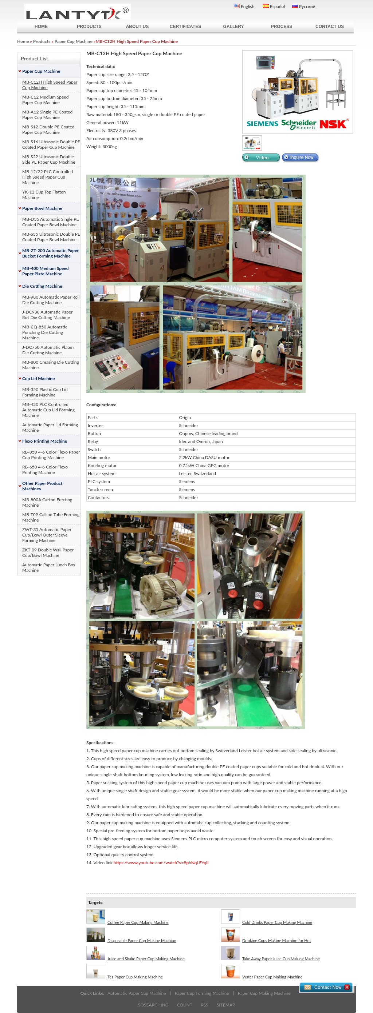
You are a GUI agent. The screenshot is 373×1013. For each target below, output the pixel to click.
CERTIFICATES (185, 26)
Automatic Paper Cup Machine (136, 993)
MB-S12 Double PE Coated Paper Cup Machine (48, 129)
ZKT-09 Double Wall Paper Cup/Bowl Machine (48, 552)
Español (274, 6)
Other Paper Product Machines (42, 485)
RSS (204, 1005)
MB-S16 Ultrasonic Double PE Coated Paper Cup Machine (51, 144)
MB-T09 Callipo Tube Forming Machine (50, 517)
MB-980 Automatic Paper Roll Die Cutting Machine (50, 299)
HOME (41, 26)
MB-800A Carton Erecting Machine (47, 502)
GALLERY (233, 26)
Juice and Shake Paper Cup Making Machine (135, 953)
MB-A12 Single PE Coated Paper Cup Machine (47, 114)
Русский (303, 6)
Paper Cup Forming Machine (202, 993)
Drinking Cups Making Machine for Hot (266, 935)
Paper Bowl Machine (42, 208)
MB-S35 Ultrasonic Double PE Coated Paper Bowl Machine (51, 236)
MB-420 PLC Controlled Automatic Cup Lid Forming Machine (48, 410)
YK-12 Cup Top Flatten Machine (44, 194)
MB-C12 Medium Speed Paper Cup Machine (45, 99)
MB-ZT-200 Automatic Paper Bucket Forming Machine (50, 253)
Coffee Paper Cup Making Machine (127, 917)
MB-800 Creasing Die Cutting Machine (50, 364)
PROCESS (281, 26)
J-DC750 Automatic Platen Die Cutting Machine (48, 349)
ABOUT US (137, 26)
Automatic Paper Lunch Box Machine (48, 567)
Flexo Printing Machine (44, 441)
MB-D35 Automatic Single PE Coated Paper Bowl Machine (50, 221)
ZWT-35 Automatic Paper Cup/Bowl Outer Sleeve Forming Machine (46, 535)
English (244, 6)
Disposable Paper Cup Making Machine (131, 935)
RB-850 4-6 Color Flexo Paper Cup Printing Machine (51, 454)
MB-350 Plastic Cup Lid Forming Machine (45, 392)
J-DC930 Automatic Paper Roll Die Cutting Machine (47, 314)
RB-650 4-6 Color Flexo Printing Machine (45, 469)
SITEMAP (226, 1005)
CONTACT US (329, 26)
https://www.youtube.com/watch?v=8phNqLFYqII (161, 862)
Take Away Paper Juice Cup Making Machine (270, 953)
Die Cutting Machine (42, 286)
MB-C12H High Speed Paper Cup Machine (49, 84)
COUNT (185, 1005)
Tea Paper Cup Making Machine (124, 971)
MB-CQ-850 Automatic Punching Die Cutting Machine (44, 332)
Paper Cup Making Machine (264, 993)
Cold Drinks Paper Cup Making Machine (266, 917)
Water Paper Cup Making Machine (261, 971)
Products (42, 41)
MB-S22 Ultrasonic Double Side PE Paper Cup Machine (48, 159)
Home (23, 41)
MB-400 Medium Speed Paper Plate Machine (45, 271)
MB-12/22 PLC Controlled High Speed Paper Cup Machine (47, 177)
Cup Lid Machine (38, 378)
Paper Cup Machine (74, 41)
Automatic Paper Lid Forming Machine (50, 427)
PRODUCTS (89, 26)
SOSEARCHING (153, 1005)
